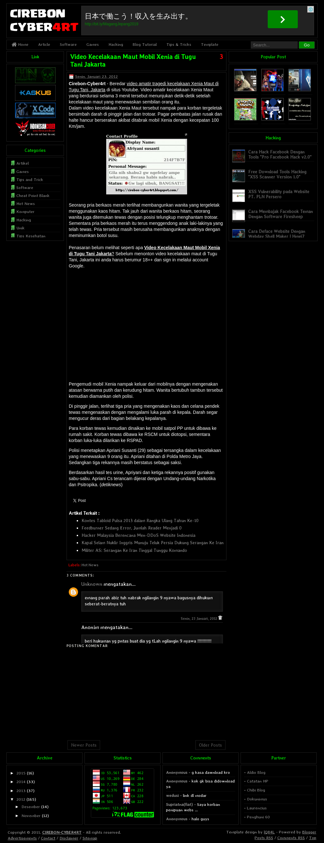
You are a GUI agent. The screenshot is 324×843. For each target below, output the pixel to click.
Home (20, 44)
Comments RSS (291, 837)
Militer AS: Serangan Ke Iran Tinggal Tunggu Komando (134, 550)
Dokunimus (257, 799)
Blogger (309, 832)
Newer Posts (84, 745)
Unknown (91, 584)
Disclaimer (68, 838)
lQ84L (269, 832)
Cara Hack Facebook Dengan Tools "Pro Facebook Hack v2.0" (280, 154)
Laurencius (257, 808)
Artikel (22, 163)
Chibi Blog (256, 790)
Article (44, 44)
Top (312, 837)
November (31, 815)
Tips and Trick (29, 179)
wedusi (172, 795)
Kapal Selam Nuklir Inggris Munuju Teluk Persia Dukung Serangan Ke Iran (153, 542)
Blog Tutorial (145, 44)
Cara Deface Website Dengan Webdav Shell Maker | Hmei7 (276, 234)
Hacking (115, 44)
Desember (30, 806)
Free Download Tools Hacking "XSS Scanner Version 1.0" (277, 174)
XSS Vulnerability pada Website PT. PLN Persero (278, 194)
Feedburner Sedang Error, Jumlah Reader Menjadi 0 (132, 527)
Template (209, 44)
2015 (21, 773)
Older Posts (210, 745)
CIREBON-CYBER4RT (62, 832)
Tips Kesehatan (30, 235)
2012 (20, 799)
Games (92, 44)
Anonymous (176, 772)
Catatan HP (257, 781)
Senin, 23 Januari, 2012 (199, 619)
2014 (21, 781)
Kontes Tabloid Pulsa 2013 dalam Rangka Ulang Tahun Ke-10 (140, 520)
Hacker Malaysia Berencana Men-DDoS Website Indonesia (138, 535)
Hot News (90, 565)
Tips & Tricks (178, 44)
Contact (48, 838)
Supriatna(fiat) (179, 804)
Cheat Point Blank (33, 195)
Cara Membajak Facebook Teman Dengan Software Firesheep (280, 214)
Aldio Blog (256, 772)
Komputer (25, 211)
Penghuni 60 (258, 816)
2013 (21, 790)
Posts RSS (264, 837)
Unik (20, 227)
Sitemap (90, 838)
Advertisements (22, 838)
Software (68, 44)
